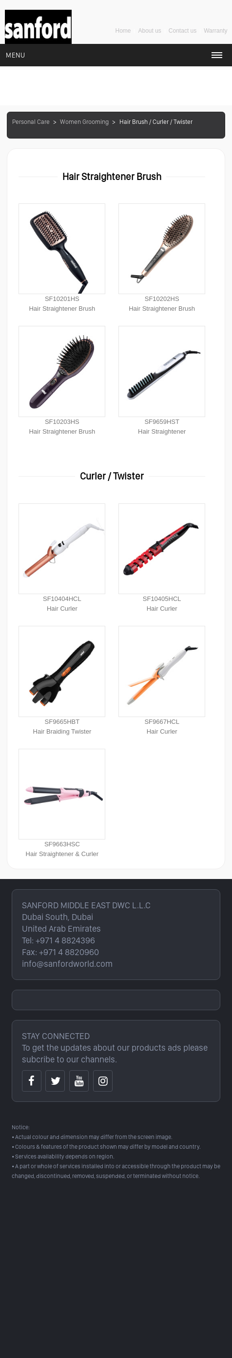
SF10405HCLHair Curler (161, 557)
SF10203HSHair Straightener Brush (62, 380)
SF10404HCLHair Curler (62, 557)
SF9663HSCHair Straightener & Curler (62, 803)
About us (149, 30)
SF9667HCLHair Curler (161, 680)
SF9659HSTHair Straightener (161, 380)
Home (123, 30)
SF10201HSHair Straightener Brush (62, 257)
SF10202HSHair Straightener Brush (161, 257)
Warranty (215, 30)
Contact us (182, 30)
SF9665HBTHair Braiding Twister (62, 680)
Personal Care (31, 121)
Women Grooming (84, 121)
